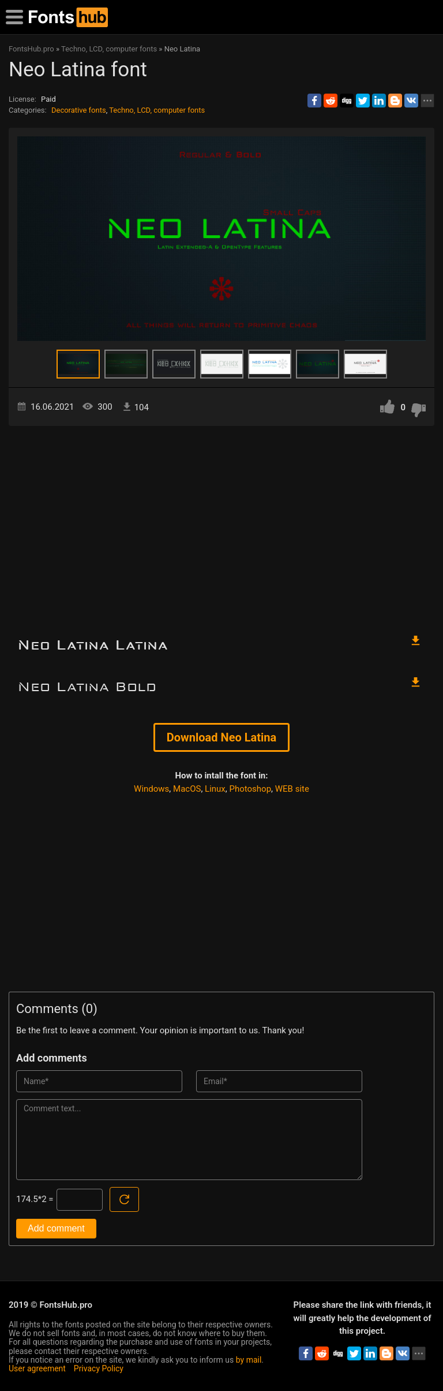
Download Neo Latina (221, 737)
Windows (151, 789)
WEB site (292, 789)
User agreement (37, 1368)
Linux (215, 789)
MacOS (187, 789)
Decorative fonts (78, 110)
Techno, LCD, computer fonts (157, 110)
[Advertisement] (221, 524)
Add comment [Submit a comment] (56, 1228)
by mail (249, 1359)
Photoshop (251, 789)
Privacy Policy (98, 1368)
